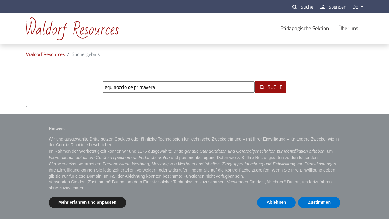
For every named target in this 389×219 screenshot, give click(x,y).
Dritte (178, 151)
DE (356, 6)
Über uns (348, 28)
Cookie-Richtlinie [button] (72, 144)
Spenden (332, 6)
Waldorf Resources (45, 54)
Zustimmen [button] (319, 202)
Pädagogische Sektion (305, 28)
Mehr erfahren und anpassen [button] (87, 202)
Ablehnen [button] (276, 202)
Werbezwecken (63, 164)
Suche (302, 6)
